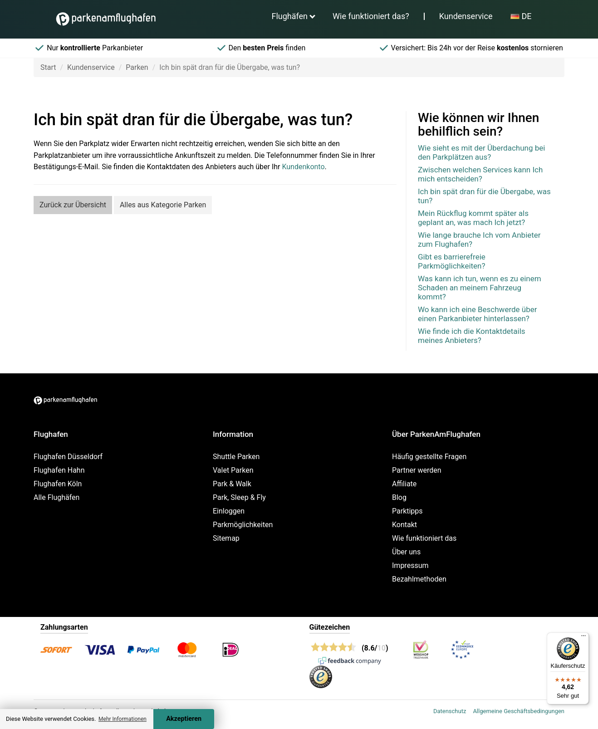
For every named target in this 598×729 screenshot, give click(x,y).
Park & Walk (232, 483)
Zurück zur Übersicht (72, 205)
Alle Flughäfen (56, 497)
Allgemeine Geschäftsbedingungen (518, 711)
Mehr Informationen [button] (122, 719)
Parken (137, 67)
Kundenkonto (303, 166)
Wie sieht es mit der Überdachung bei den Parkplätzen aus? (481, 152)
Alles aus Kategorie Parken (163, 205)
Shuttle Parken (236, 456)
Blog (399, 497)
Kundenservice (466, 16)
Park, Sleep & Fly (239, 497)
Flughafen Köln (58, 483)
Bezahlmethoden (419, 579)
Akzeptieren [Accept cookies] (183, 719)
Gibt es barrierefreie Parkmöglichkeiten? (451, 261)
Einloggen (229, 511)
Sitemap (226, 538)
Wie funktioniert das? (371, 16)
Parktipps (407, 511)
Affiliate (404, 483)
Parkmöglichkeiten (243, 524)
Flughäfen (289, 16)
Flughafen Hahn (59, 470)
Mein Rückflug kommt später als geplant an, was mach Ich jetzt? (473, 218)
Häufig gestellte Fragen (429, 456)
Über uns (406, 552)
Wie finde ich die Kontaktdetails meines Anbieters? (471, 336)
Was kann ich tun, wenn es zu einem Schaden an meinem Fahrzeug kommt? (479, 287)
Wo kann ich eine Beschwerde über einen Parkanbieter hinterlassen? (477, 314)
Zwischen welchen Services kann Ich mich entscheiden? (480, 174)
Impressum (410, 565)
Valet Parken (233, 470)
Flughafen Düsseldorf (68, 456)
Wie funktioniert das (424, 538)
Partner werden (416, 470)
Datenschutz (449, 711)
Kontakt (404, 524)
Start (48, 67)
